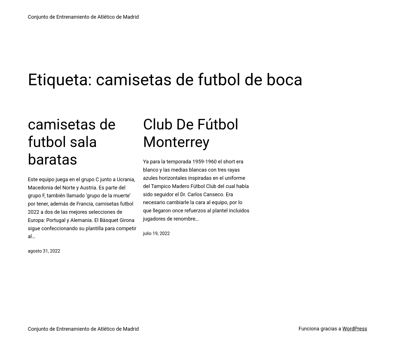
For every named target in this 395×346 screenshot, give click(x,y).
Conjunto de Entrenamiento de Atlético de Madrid (83, 17)
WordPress (354, 329)
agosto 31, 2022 (44, 251)
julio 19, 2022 (156, 233)
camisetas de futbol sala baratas (72, 142)
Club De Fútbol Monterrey (190, 133)
